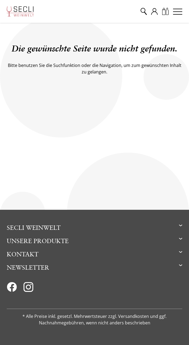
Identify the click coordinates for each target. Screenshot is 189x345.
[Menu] (177, 11)
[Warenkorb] (165, 11)
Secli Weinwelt (34, 227)
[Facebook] (12, 288)
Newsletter (28, 267)
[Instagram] (28, 288)
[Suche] (143, 11)
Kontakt (22, 254)
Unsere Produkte (38, 240)
